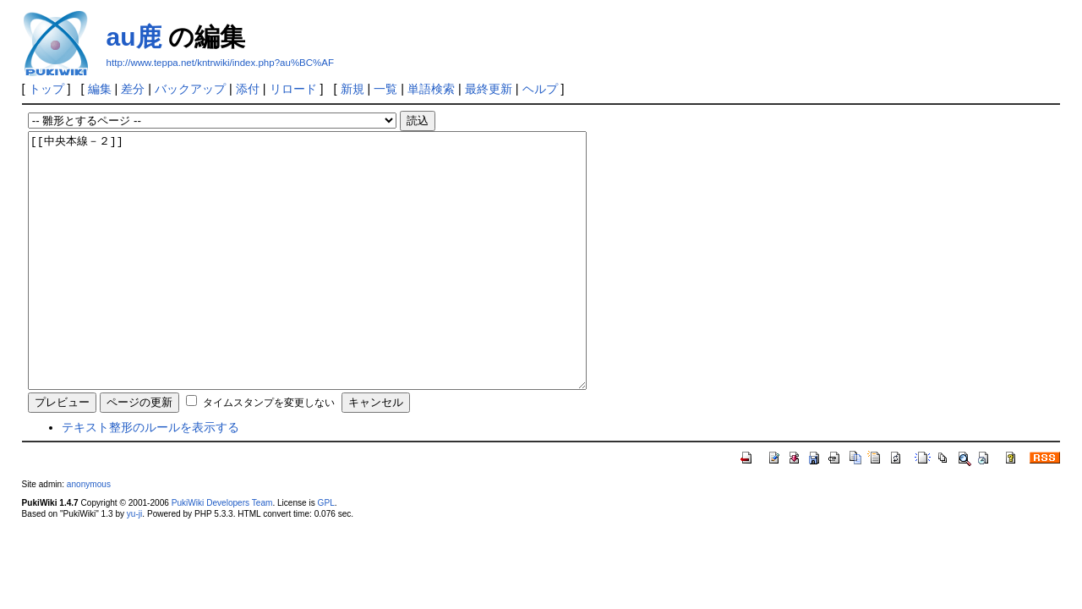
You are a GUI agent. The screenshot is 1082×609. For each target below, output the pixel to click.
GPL (326, 553)
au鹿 (134, 37)
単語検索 (431, 89)
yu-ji (134, 564)
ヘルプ (540, 89)
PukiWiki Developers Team (222, 553)
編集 (100, 89)
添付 (248, 89)
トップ (46, 89)
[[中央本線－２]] (341, 286)
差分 (133, 89)
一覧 (385, 89)
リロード (293, 89)
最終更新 (488, 89)
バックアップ (190, 89)
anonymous (89, 535)
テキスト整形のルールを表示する (150, 478)
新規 (352, 89)
